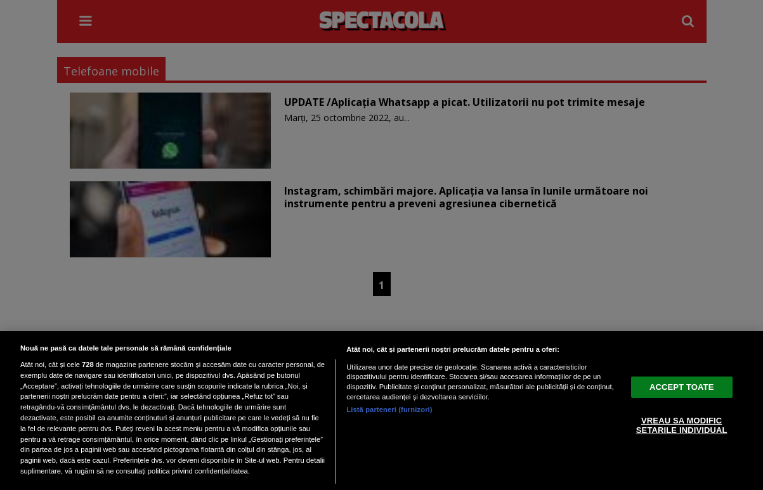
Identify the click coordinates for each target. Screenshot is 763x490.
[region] (381, 410)
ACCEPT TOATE (681, 387)
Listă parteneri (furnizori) (389, 409)
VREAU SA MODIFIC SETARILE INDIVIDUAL (681, 425)
